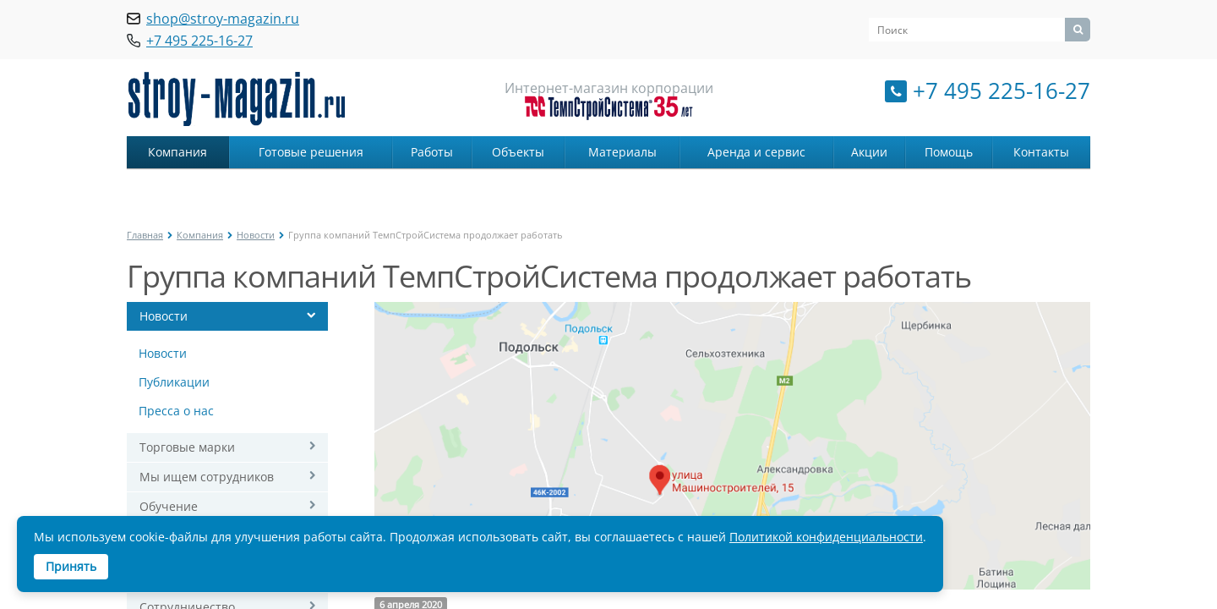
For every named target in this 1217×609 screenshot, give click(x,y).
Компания (177, 152)
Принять (71, 566)
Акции (869, 152)
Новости (256, 234)
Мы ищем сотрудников (206, 477)
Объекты (518, 152)
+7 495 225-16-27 (1001, 90)
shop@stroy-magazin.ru (222, 18)
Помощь (949, 152)
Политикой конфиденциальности (826, 537)
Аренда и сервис (756, 152)
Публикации (174, 382)
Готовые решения (311, 152)
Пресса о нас (176, 411)
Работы (432, 152)
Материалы (622, 152)
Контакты (1041, 152)
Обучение (168, 506)
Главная (145, 234)
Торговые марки (187, 447)
